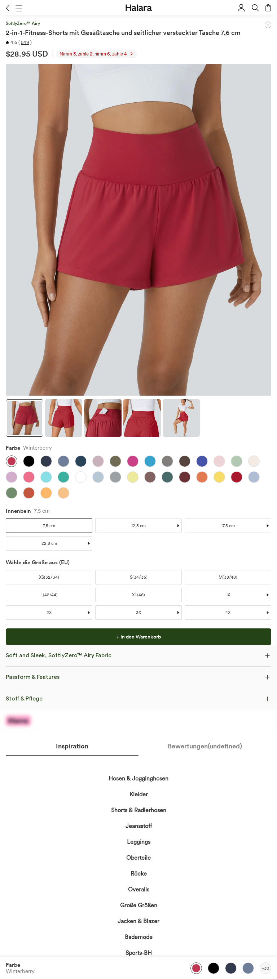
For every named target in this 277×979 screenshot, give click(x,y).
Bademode (139, 937)
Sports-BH (139, 952)
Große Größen (138, 905)
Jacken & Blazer (138, 921)
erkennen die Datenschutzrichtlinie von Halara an (133, 697)
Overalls (138, 889)
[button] (8, 7)
